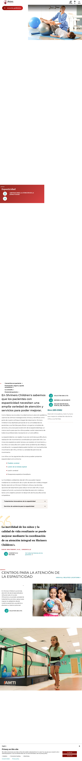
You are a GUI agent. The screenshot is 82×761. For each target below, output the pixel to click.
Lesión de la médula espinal (17, 466)
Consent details (6, 758)
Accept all (69, 752)
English (4, 746)
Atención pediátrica (12, 8)
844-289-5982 (55, 409)
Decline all (69, 755)
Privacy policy (15, 758)
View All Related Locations (67, 577)
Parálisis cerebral (14, 462)
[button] (75, 2)
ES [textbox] (74, 3)
